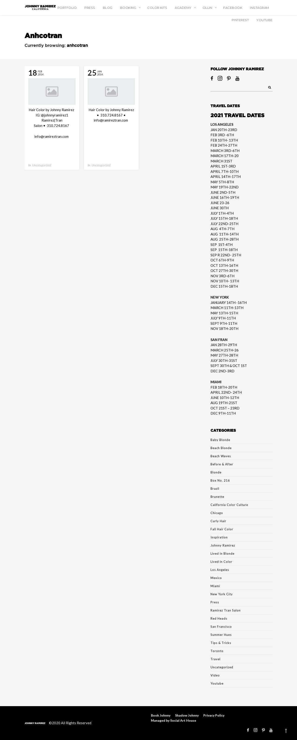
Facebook (232, 8)
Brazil (215, 488)
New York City (222, 594)
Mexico (216, 578)
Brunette (217, 497)
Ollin (207, 8)
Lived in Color (221, 561)
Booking (128, 8)
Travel (215, 659)
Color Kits (157, 8)
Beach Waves (221, 456)
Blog (107, 8)
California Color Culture (229, 505)
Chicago (217, 513)
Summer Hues (221, 635)
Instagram (259, 8)
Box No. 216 (220, 480)
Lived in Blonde (222, 553)
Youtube (217, 683)
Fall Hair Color (222, 529)
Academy (183, 8)
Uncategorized (41, 165)
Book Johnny (160, 715)
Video (215, 675)
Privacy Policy (213, 715)
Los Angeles (220, 570)
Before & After (222, 464)
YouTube (264, 20)
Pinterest (240, 20)
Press (89, 8)
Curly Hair (218, 521)
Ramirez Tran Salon (226, 610)
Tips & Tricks (221, 643)
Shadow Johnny (187, 715)
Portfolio (67, 8)
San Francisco (221, 626)
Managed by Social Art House (173, 720)
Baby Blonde (220, 440)
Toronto (217, 651)
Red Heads (219, 618)
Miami (215, 586)
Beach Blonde (221, 448)
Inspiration (219, 537)
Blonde (216, 472)
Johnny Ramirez (223, 545)
